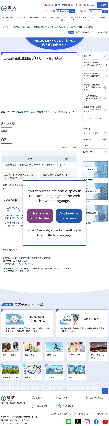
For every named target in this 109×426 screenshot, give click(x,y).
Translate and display (40, 216)
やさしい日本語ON (76, 5)
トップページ (6, 27)
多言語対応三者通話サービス (18, 264)
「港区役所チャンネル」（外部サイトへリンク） (36, 112)
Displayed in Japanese (69, 216)
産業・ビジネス (56, 27)
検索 (105, 11)
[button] (49, 5)
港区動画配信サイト (40, 27)
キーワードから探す (58, 11)
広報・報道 (26, 27)
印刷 (72, 32)
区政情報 (16, 27)
